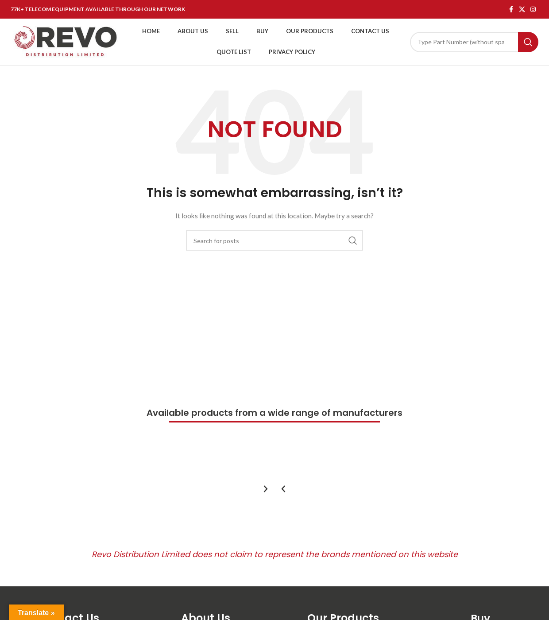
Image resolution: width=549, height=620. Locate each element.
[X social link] (522, 10)
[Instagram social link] (533, 10)
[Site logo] (66, 41)
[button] (283, 488)
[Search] (474, 42)
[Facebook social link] (511, 10)
